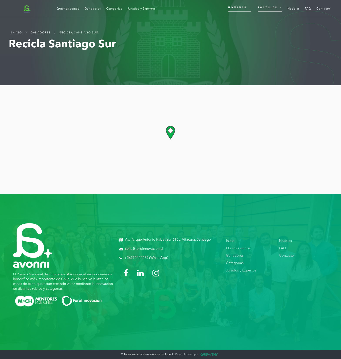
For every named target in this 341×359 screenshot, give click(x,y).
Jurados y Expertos (241, 270)
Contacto (286, 256)
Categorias (235, 263)
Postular (270, 7)
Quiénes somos (238, 248)
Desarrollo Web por (196, 354)
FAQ (282, 248)
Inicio (16, 32)
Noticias (285, 241)
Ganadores (41, 32)
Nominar (239, 7)
